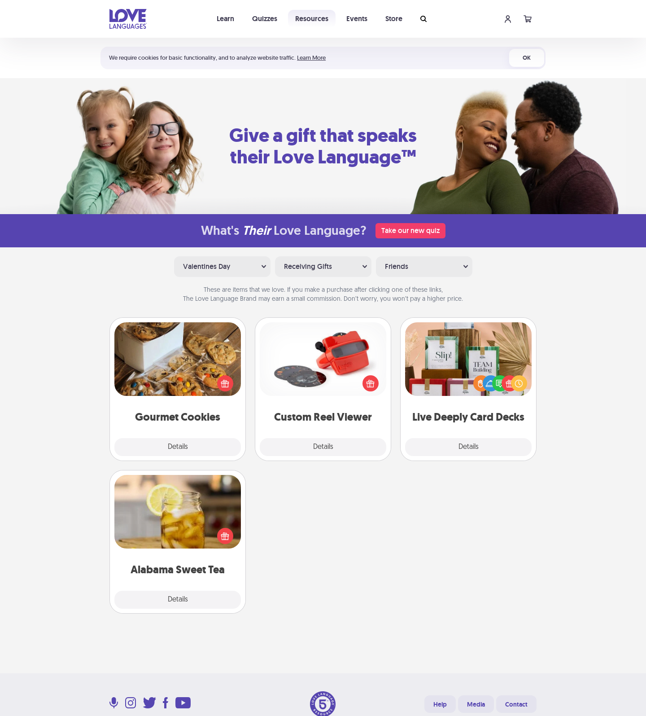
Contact (516, 704)
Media (476, 704)
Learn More (311, 57)
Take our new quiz (410, 230)
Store (393, 18)
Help (440, 704)
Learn (225, 18)
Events (356, 18)
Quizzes (264, 18)
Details (178, 447)
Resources (311, 18)
